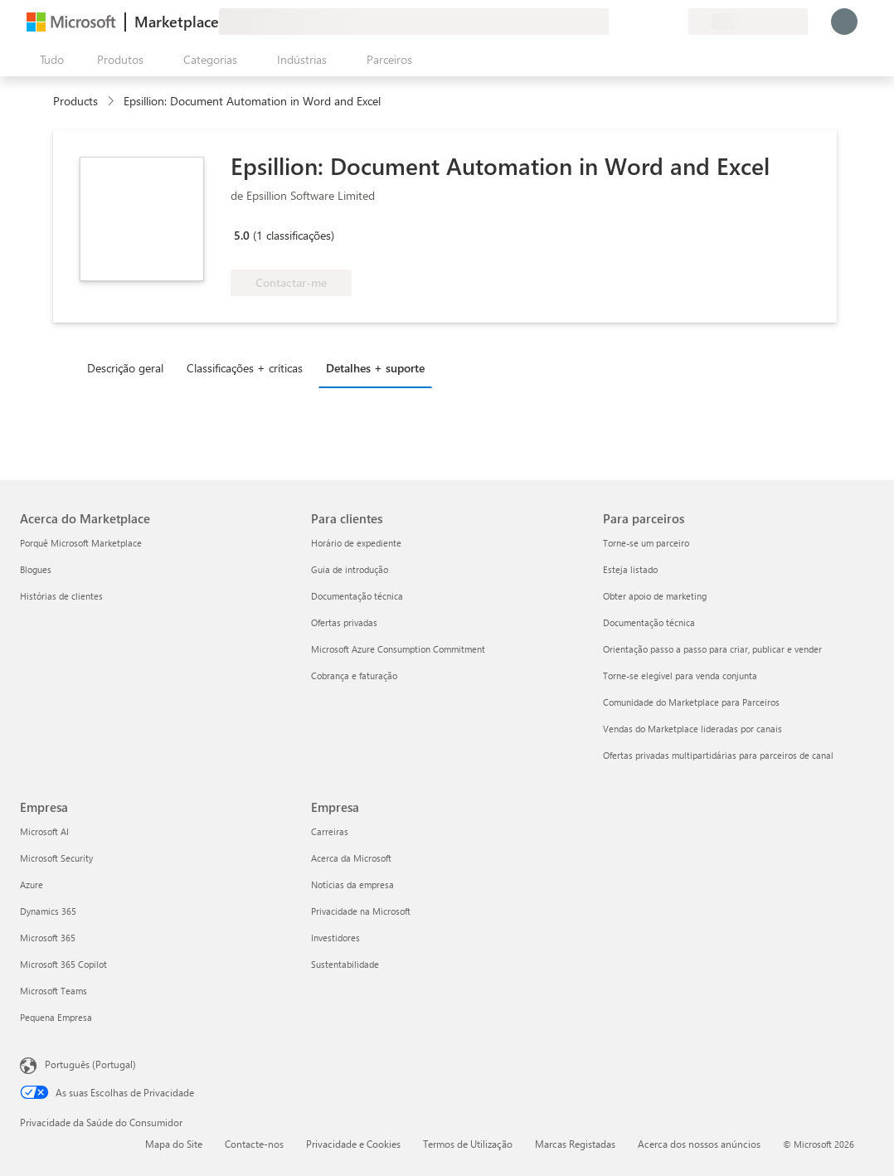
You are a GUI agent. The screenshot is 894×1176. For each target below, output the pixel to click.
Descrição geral (125, 368)
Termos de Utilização (468, 1143)
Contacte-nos (254, 1143)
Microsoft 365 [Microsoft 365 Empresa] (47, 937)
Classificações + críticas (245, 368)
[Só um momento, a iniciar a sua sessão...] (844, 21)
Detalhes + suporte (375, 368)
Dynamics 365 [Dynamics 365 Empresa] (48, 911)
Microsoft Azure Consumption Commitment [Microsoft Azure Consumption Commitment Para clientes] (398, 649)
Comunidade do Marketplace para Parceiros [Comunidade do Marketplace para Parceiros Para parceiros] (691, 702)
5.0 (242, 235)
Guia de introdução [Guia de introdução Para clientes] (349, 569)
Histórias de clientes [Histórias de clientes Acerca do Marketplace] (61, 596)
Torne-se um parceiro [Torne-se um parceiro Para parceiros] (646, 543)
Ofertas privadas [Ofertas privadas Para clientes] (344, 622)
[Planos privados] (675, 21)
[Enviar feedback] (615, 21)
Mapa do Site (173, 1143)
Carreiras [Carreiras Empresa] (329, 831)
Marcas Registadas (575, 1143)
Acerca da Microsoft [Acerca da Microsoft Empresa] (351, 858)
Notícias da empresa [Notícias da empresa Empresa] (352, 884)
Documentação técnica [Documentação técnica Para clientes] (357, 596)
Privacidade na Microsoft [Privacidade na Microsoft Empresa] (361, 911)
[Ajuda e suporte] (635, 21)
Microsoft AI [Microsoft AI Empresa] (44, 831)
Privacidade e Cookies (353, 1143)
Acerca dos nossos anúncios (699, 1143)
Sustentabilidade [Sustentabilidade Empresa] (345, 964)
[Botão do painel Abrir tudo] (48, 59)
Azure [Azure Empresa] (31, 884)
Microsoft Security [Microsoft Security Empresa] (56, 858)
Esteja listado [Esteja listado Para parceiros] (630, 569)
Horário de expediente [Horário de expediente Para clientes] (356, 543)
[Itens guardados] (655, 21)
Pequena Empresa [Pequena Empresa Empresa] (56, 1017)
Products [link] (75, 101)
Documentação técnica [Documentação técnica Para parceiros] (649, 622)
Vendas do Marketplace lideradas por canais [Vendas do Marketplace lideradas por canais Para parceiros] (692, 728)
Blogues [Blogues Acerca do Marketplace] (35, 569)
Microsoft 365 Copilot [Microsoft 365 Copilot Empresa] (63, 964)
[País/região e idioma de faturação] (748, 21)
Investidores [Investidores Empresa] (335, 937)
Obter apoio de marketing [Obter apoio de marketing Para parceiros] (655, 596)
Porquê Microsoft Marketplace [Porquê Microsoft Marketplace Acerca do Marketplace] (81, 543)
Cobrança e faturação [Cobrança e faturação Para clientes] (354, 675)
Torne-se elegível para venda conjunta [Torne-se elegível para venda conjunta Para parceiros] (680, 675)
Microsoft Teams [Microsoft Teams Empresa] (53, 990)
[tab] (129, 367)
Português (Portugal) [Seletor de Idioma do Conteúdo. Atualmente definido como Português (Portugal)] (90, 1064)
